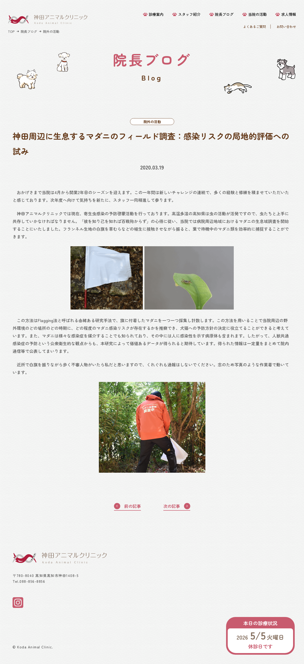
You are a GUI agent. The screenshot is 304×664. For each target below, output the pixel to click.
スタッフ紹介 (189, 14)
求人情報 (288, 14)
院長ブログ (224, 14)
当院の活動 (257, 14)
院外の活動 (51, 31)
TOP (11, 31)
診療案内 (156, 14)
